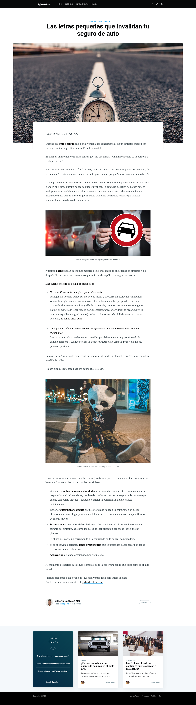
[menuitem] (60, 4)
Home (60, 4)
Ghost (161, 696)
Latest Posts (134, 696)
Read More (144, 602)
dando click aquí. (93, 582)
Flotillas (69, 4)
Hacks (94, 4)
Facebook (145, 696)
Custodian (36, 696)
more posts (64, 604)
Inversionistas (82, 4)
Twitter (153, 696)
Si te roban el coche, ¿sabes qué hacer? (53, 655)
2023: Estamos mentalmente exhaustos (53, 663)
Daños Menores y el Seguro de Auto (53, 670)
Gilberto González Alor (67, 600)
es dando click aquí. (71, 318)
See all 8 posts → (53, 682)
